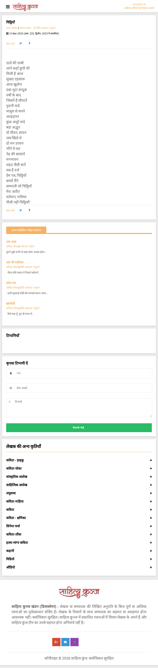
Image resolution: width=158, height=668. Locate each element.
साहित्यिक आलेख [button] (79, 485)
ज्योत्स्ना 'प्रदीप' (27, 246)
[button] (20, 43)
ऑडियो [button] (79, 567)
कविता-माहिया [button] (79, 501)
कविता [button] (79, 510)
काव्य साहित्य (12, 28)
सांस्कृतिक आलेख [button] (79, 477)
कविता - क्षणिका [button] (79, 518)
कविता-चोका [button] (79, 468)
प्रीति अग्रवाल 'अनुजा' (45, 28)
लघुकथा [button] (79, 493)
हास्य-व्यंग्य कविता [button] (79, 543)
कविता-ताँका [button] (79, 534)
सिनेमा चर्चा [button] (79, 526)
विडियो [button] (79, 559)
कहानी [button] (79, 551)
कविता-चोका (25, 28)
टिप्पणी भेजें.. (79, 427)
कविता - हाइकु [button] (79, 460)
